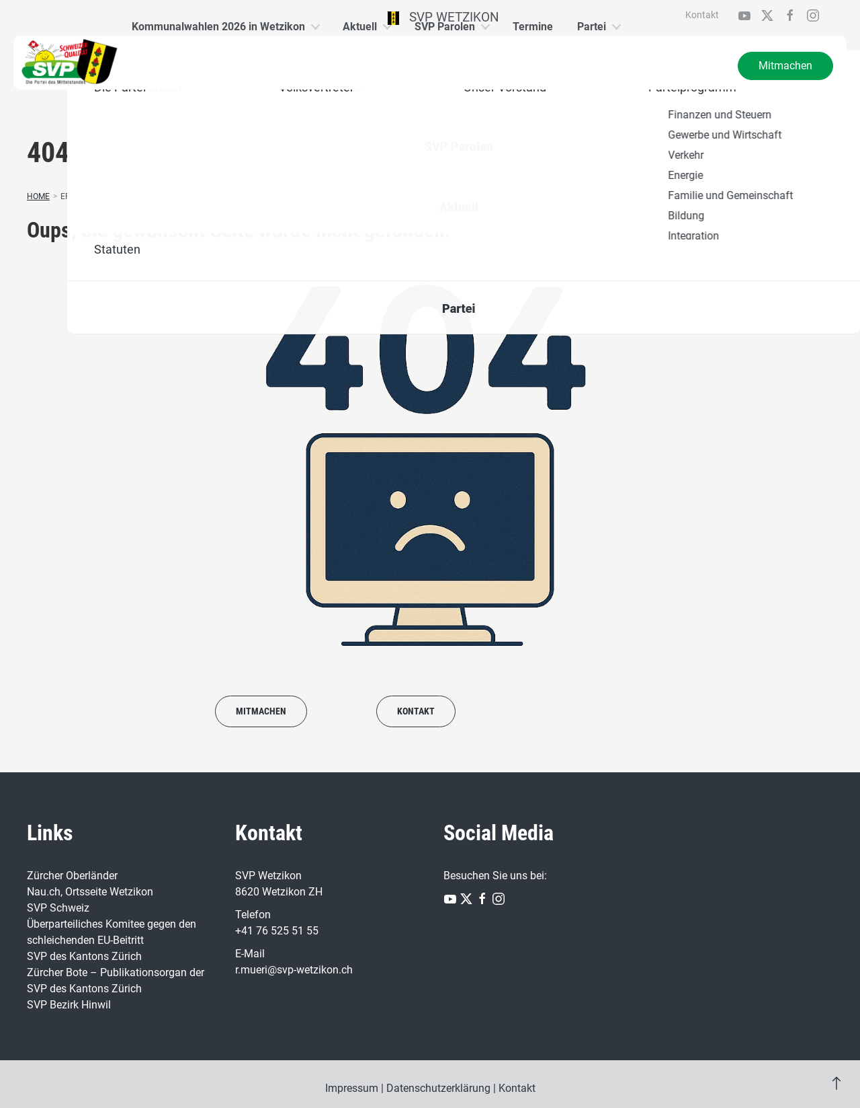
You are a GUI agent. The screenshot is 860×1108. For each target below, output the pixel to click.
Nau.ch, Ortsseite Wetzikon (90, 891)
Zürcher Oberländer (72, 875)
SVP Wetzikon (444, 17)
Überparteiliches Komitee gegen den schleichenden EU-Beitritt (111, 932)
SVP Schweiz (58, 907)
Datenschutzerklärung (438, 1088)
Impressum (351, 1088)
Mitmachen (785, 65)
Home (38, 196)
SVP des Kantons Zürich (84, 956)
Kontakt (702, 14)
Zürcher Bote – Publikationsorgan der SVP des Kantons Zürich (115, 980)
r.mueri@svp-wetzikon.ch (294, 969)
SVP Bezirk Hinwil (69, 1004)
